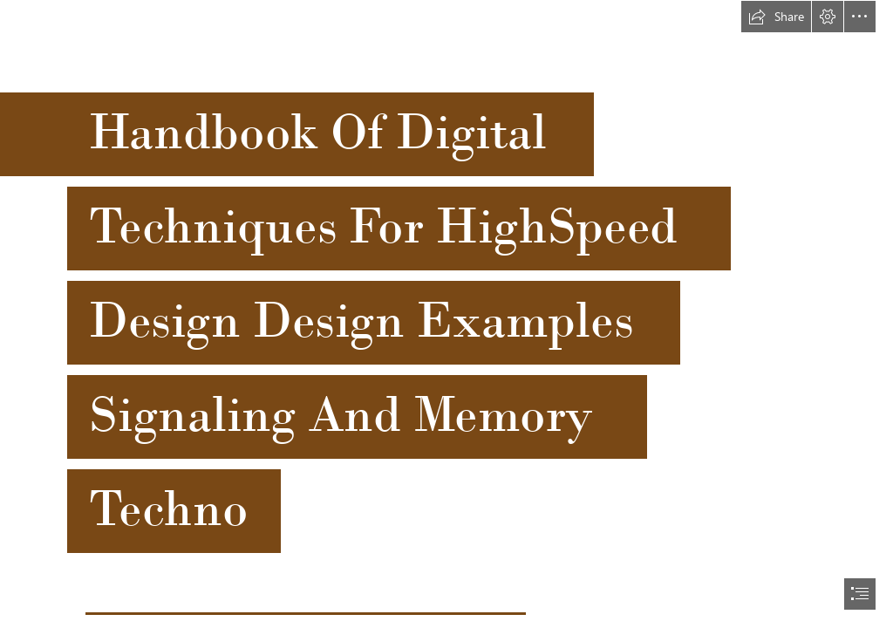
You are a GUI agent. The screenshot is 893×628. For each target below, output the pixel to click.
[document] (446, 314)
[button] (776, 16)
